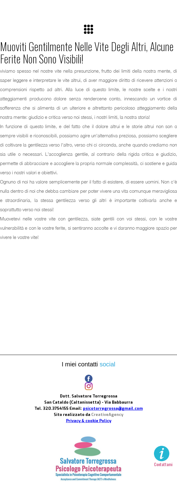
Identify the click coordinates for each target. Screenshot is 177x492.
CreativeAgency (107, 414)
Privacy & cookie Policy (88, 420)
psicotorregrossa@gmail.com (113, 408)
